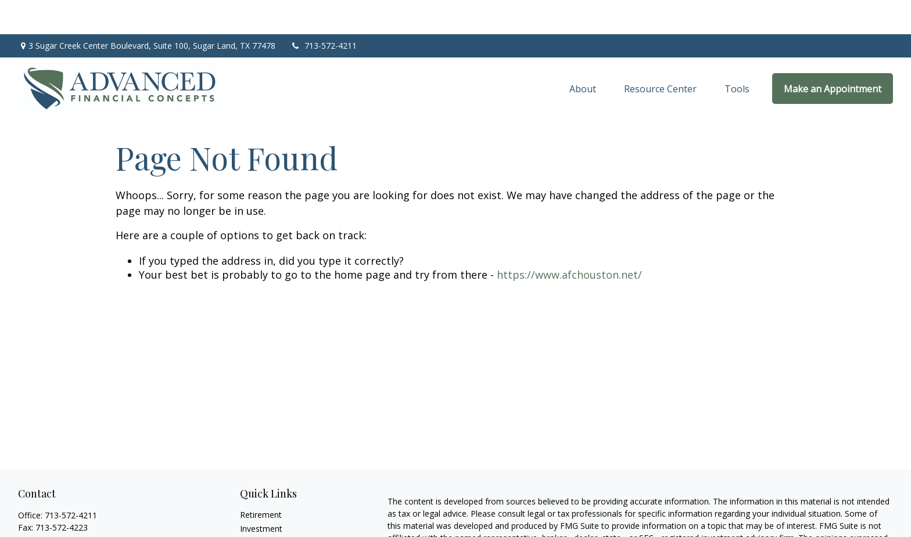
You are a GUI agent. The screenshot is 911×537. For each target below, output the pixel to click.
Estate (252, 508)
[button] (582, 54)
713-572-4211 (323, 11)
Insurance (258, 522)
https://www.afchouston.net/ (569, 241)
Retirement (261, 480)
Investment (261, 494)
